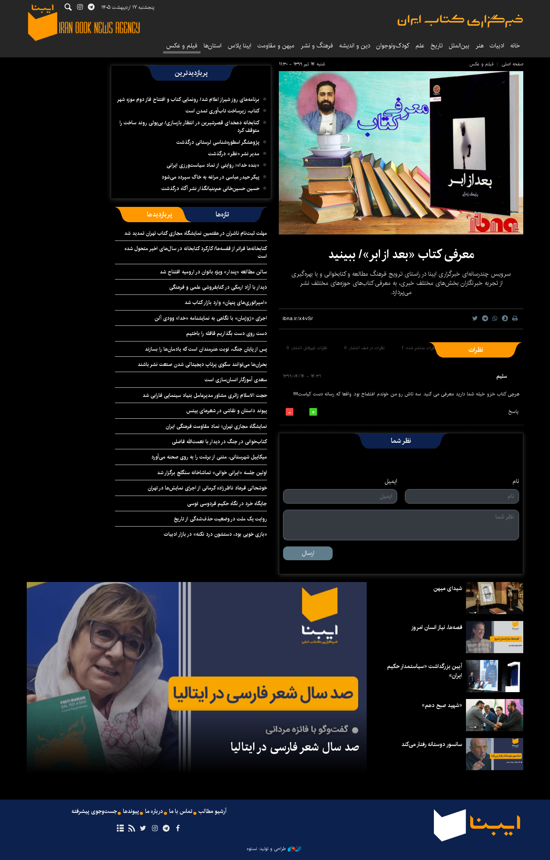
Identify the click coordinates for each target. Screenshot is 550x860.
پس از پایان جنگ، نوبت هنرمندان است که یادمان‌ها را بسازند (206, 349)
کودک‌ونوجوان (392, 46)
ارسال (308, 553)
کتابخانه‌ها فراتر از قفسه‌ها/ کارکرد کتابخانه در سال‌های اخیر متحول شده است (196, 252)
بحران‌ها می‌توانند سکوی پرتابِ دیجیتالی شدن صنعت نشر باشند (202, 364)
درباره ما (154, 811)
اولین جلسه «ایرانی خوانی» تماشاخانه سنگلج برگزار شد (212, 472)
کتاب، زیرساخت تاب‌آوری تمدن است (222, 111)
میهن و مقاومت (275, 46)
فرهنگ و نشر (317, 46)
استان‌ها (213, 46)
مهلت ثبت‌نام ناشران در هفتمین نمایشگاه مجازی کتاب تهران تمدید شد (195, 233)
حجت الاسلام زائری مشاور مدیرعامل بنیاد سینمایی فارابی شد (204, 395)
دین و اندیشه (354, 46)
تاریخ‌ (436, 46)
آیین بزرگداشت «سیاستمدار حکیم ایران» (422, 671)
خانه (515, 46)
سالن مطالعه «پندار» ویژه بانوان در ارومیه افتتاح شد (213, 272)
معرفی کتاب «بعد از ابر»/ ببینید (401, 254)
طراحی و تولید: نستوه (274, 848)
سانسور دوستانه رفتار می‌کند (430, 744)
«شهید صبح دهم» (440, 705)
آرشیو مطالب (215, 811)
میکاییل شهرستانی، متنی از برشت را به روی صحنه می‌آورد (209, 457)
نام (516, 481)
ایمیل (391, 481)
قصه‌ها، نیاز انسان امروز (434, 627)
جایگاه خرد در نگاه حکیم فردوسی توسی (227, 503)
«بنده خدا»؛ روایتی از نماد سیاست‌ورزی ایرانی (213, 165)
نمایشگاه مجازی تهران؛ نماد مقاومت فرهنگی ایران (216, 426)
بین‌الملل (459, 46)
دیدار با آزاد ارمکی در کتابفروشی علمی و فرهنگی (218, 287)
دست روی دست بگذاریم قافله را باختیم (226, 333)
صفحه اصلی (512, 64)
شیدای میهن (447, 588)
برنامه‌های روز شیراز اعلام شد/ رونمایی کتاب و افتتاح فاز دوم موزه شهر (188, 99)
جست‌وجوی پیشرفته (92, 811)
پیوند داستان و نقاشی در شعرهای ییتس (226, 410)
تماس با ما (182, 811)
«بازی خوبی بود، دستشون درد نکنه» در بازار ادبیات (215, 534)
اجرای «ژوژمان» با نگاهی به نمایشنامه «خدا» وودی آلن (211, 318)
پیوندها (130, 811)
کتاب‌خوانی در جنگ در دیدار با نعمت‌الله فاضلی (219, 441)
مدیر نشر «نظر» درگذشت (233, 154)
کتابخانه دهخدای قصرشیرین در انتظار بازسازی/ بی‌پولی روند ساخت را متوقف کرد (189, 127)
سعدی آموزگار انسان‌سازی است (236, 380)
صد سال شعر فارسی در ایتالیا (295, 747)
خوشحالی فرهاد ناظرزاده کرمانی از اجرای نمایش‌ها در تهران (207, 488)
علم (420, 46)
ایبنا (460, 21)
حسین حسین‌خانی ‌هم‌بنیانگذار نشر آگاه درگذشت (210, 188)
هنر (480, 46)
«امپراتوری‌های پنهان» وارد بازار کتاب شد (225, 302)
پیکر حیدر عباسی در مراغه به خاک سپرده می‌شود (210, 177)
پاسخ (513, 412)
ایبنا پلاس (239, 46)
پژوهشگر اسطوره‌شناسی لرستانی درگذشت (217, 142)
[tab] (222, 214)
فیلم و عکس (181, 46)
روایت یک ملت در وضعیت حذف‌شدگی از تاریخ (220, 519)
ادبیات (497, 46)
